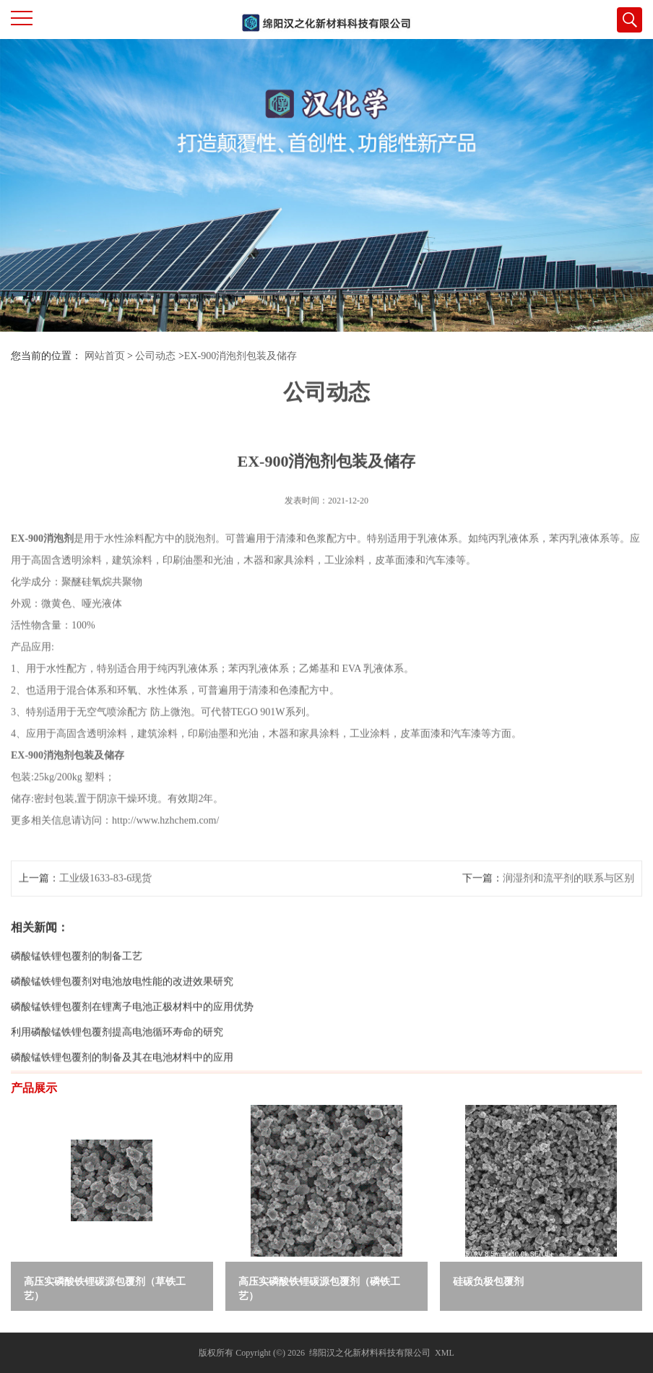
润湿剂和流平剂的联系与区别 (568, 905)
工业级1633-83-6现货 (105, 905)
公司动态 (155, 355)
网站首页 (105, 355)
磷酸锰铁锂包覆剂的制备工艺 (76, 983)
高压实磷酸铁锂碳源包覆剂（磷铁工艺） (319, 1288)
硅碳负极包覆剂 (488, 1281)
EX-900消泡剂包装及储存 (240, 355)
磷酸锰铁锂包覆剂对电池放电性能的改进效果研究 (122, 1008)
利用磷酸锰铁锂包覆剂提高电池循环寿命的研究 (117, 1059)
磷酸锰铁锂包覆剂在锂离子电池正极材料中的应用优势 (132, 1033)
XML (444, 1353)
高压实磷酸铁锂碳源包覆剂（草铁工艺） (105, 1288)
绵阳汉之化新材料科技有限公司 (370, 1353)
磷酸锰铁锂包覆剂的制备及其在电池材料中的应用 (122, 1084)
